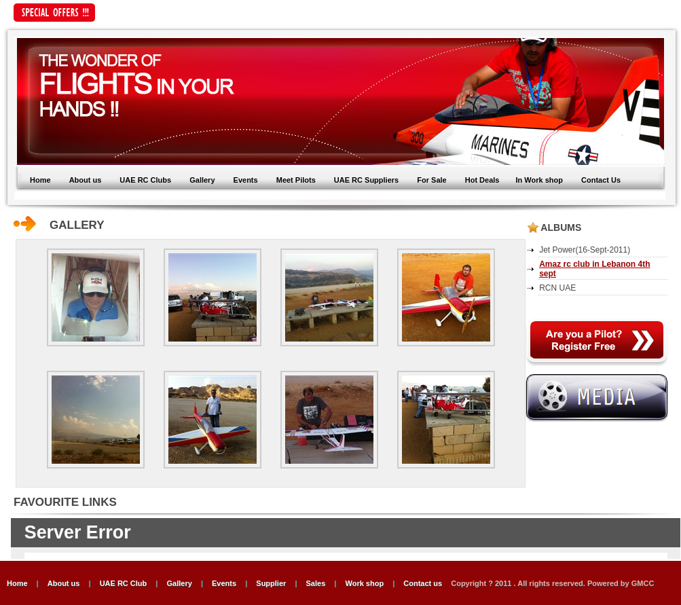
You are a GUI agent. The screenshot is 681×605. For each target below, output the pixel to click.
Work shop (364, 583)
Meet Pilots (297, 180)
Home (40, 180)
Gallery (202, 180)
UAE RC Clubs (145, 180)
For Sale (431, 180)
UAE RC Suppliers (366, 180)
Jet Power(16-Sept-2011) (584, 250)
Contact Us (601, 180)
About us (85, 180)
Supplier (271, 583)
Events (247, 180)
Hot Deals (482, 180)
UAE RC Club (123, 583)
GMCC (643, 583)
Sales (316, 583)
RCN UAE (557, 288)
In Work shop (538, 180)
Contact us (423, 583)
